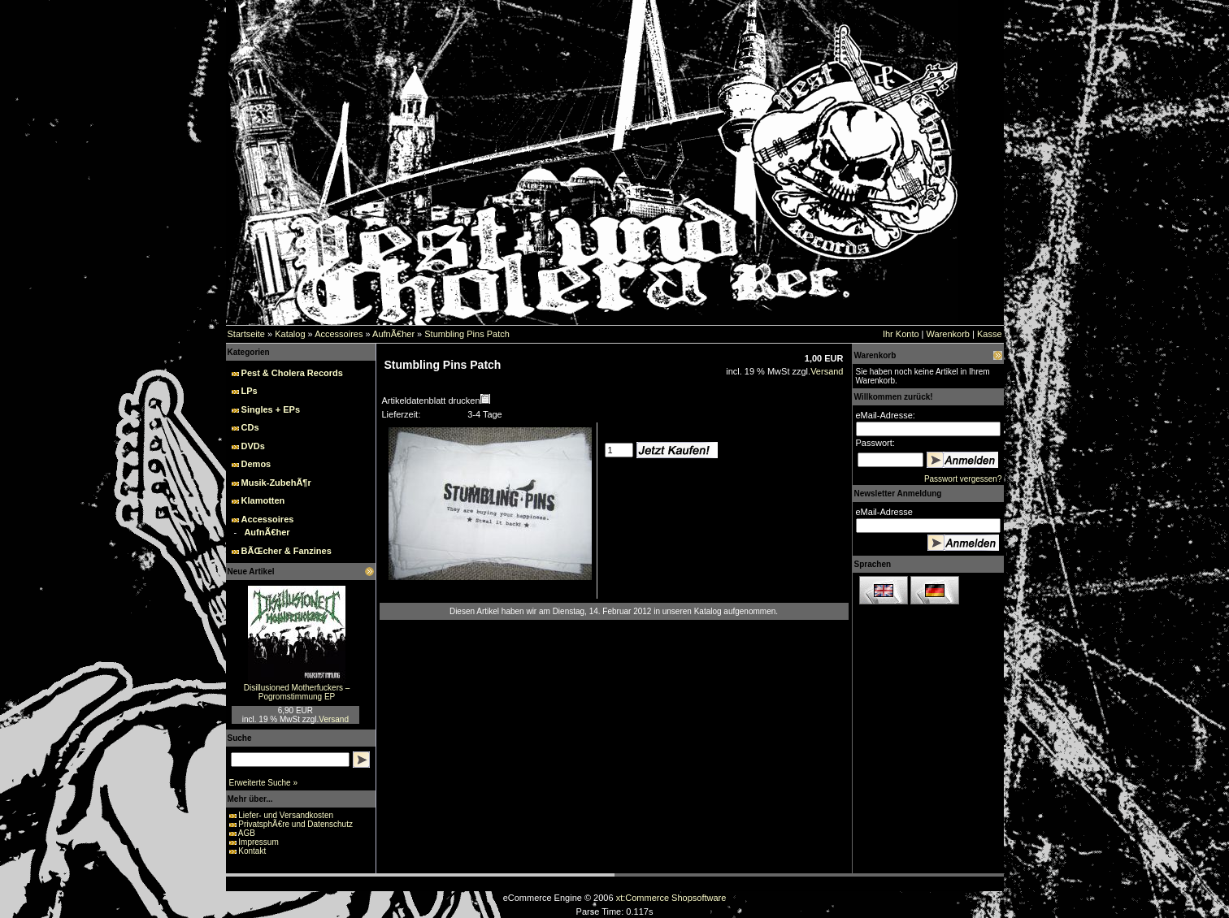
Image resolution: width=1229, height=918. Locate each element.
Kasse (989, 334)
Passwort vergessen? (963, 478)
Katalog (290, 334)
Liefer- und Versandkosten (285, 815)
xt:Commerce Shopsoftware (671, 898)
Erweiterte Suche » (263, 782)
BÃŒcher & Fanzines (286, 551)
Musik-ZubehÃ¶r (276, 482)
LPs (249, 391)
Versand (334, 719)
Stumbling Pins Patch (467, 334)
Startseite (246, 334)
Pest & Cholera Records (292, 373)
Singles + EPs (270, 409)
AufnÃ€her (393, 334)
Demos (256, 464)
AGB (246, 833)
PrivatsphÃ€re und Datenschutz (295, 824)
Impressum (258, 842)
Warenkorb (948, 334)
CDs (250, 427)
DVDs (253, 446)
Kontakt (252, 851)
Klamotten (263, 500)
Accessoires (339, 334)
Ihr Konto (901, 334)
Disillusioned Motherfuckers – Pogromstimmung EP (297, 692)
